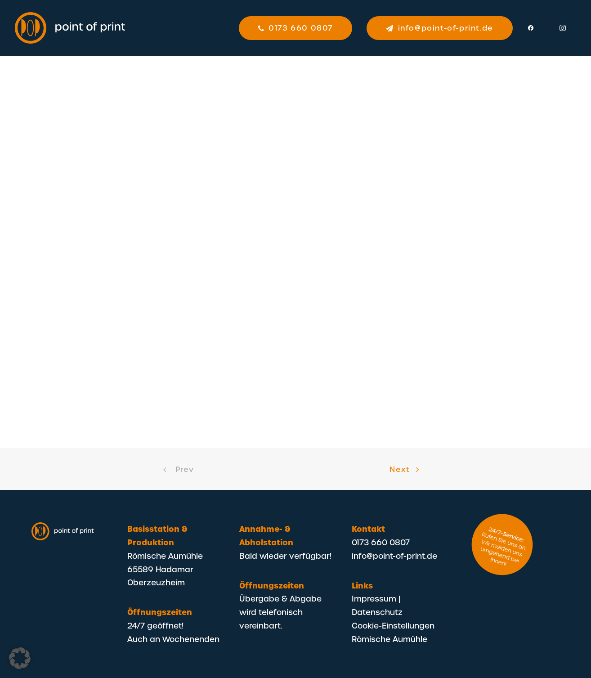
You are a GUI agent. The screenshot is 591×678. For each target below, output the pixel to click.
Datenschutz (377, 611)
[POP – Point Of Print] (70, 28)
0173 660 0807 (381, 542)
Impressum (374, 598)
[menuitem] (298, 28)
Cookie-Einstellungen (393, 625)
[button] (536, 28)
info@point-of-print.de (394, 555)
